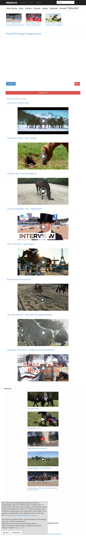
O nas (31, 2)
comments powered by (16, 99)
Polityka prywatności (55, 534)
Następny (43, 93)
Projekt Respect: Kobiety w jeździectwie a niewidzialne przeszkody (54, 25)
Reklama (39, 2)
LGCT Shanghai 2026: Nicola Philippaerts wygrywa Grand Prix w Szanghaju (15, 25)
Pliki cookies (19, 528)
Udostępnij (10, 84)
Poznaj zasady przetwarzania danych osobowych (21, 515)
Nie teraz (6, 532)
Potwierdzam (16, 532)
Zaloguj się (76, 7)
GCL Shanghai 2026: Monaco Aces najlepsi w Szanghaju (33, 25)
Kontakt (23, 2)
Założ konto (69, 7)
